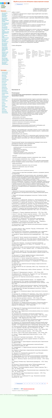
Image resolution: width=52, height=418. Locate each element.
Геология (4, 78)
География (4, 76)
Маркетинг (4, 87)
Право (3, 94)
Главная (3, 5)
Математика (5, 88)
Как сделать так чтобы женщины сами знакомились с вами (5, 32)
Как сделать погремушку (4, 27)
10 (42, 383)
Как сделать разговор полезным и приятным (4, 14)
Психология (4, 97)
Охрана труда (5, 93)
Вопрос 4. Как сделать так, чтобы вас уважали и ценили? (5, 54)
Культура (4, 85)
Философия (4, 106)
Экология (4, 109)
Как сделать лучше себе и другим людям (5, 59)
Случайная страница (3, 7)
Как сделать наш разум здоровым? (4, 44)
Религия (4, 99)
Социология (4, 100)
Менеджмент (5, 91)
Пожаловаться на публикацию (32, 395)
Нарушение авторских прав (28, 388)
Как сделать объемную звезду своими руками (5, 19)
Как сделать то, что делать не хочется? (5, 24)
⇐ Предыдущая (19, 4)
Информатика (5, 79)
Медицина (4, 90)
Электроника (5, 112)
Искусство (4, 81)
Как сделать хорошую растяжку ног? (5, 40)
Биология (4, 75)
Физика (3, 105)
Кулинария (4, 84)
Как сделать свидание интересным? (5, 63)
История (4, 82)
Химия (3, 108)
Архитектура (5, 72)
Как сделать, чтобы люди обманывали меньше (5, 48)
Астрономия (5, 73)
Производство (5, 96)
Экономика (4, 111)
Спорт (3, 102)
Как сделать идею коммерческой (5, 36)
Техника (4, 103)
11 (44, 383)
